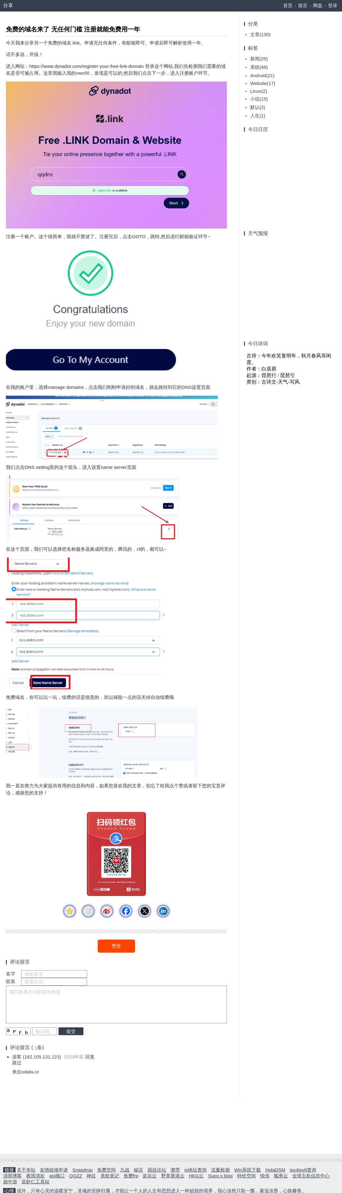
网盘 (317, 5)
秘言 (138, 1169)
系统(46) (259, 65)
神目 (91, 1175)
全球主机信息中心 (311, 1175)
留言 (302, 5)
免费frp (131, 1175)
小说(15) (259, 97)
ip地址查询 (196, 1169)
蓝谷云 (150, 1175)
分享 (8, 5)
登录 (332, 5)
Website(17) (262, 81)
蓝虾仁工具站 (35, 1181)
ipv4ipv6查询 (303, 1169)
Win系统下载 (247, 1169)
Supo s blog (220, 1175)
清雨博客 (12, 1175)
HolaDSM (275, 1169)
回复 (90, 1055)
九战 (124, 1169)
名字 (11, 972)
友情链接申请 (54, 1169)
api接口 (57, 1175)
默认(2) (257, 105)
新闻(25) (259, 57)
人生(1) (257, 114)
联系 (11, 980)
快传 (264, 1175)
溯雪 (175, 1169)
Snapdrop (83, 1169)
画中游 (10, 1181)
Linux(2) (258, 89)
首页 (288, 5)
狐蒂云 (281, 1175)
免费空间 (106, 1169)
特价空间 (246, 1175)
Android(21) (262, 74)
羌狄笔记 (110, 1175)
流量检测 (220, 1169)
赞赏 (116, 944)
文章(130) (260, 32)
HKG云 (196, 1175)
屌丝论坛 (157, 1169)
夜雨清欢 (35, 1175)
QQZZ (75, 1175)
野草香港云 (173, 1175)
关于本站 (26, 1169)
